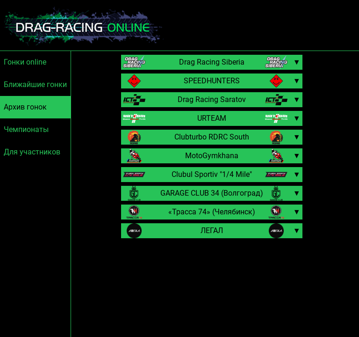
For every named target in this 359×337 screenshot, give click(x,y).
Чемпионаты (26, 129)
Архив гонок (25, 107)
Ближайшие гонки (35, 84)
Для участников (32, 151)
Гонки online (25, 62)
